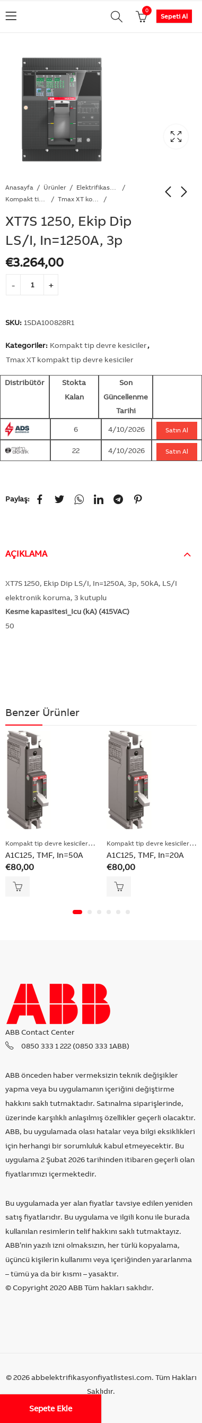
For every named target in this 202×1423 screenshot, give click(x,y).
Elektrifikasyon (97, 187)
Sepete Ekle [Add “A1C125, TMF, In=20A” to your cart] (119, 886)
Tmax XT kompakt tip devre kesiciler (79, 199)
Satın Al (176, 430)
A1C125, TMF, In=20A (145, 855)
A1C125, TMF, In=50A (44, 855)
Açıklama (26, 553)
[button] (77, 912)
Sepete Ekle (50, 1408)
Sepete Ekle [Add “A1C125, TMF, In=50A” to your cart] (17, 886)
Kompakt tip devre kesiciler (26, 199)
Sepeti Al (174, 16)
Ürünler (54, 187)
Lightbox (176, 136)
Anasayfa (19, 187)
